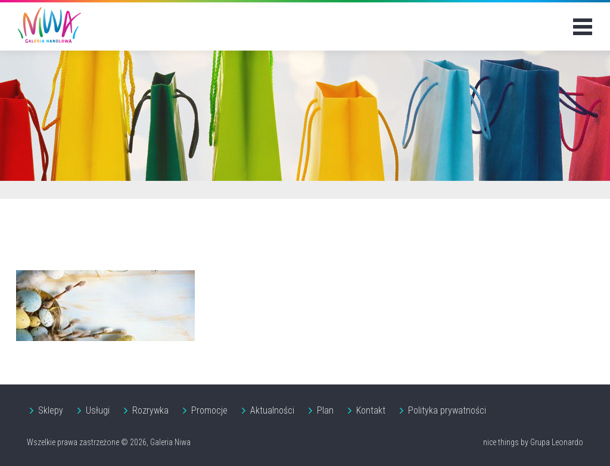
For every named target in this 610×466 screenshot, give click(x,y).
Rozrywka (150, 410)
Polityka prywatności (447, 410)
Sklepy (50, 410)
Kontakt (370, 410)
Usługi (98, 410)
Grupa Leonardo (556, 442)
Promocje (209, 410)
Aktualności (272, 410)
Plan (325, 410)
